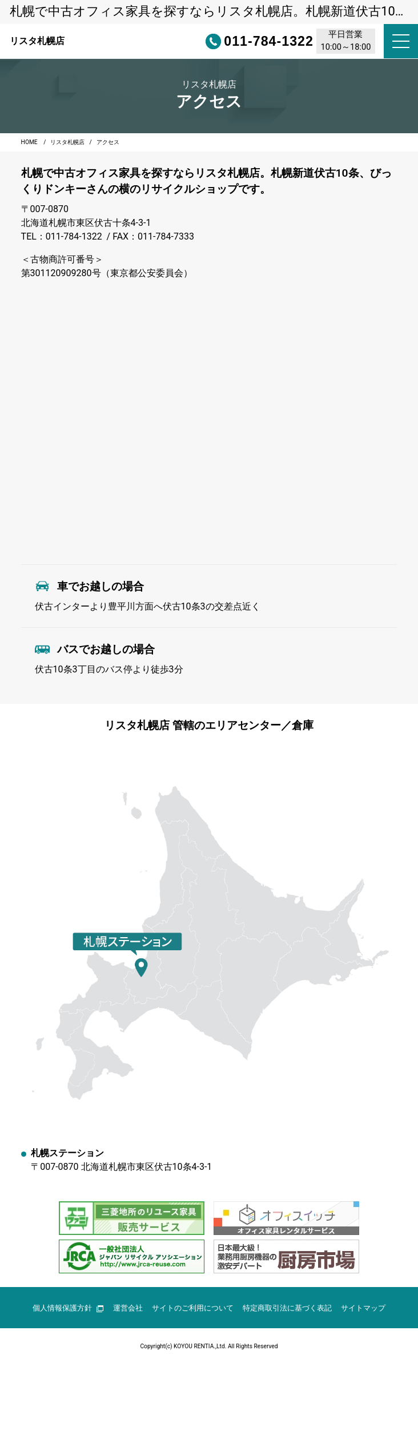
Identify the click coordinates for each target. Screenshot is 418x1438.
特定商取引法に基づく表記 (287, 1308)
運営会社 (128, 1308)
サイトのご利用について (193, 1308)
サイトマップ (363, 1308)
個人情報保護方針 (68, 1308)
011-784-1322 (239, 41)
